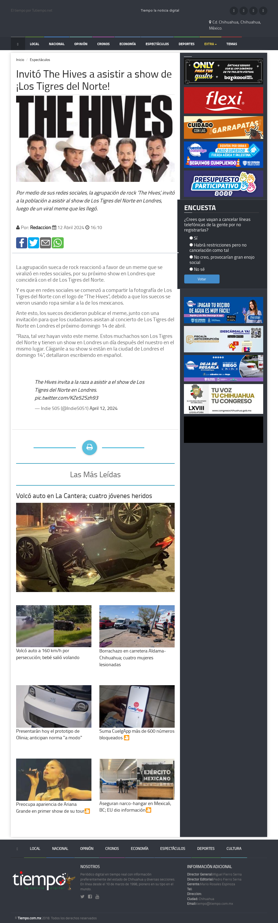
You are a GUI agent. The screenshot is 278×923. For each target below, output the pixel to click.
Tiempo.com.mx (30, 918)
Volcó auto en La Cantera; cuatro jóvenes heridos (84, 495)
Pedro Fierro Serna (214, 879)
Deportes (186, 43)
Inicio (20, 59)
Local (34, 43)
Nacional (56, 43)
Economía (127, 43)
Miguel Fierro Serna (214, 874)
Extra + (210, 43)
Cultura (233, 848)
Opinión (80, 43)
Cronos (103, 43)
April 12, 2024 (104, 408)
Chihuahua (200, 898)
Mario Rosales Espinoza (211, 884)
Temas (231, 43)
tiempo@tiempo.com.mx (210, 903)
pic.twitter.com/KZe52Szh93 (66, 397)
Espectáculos (157, 43)
